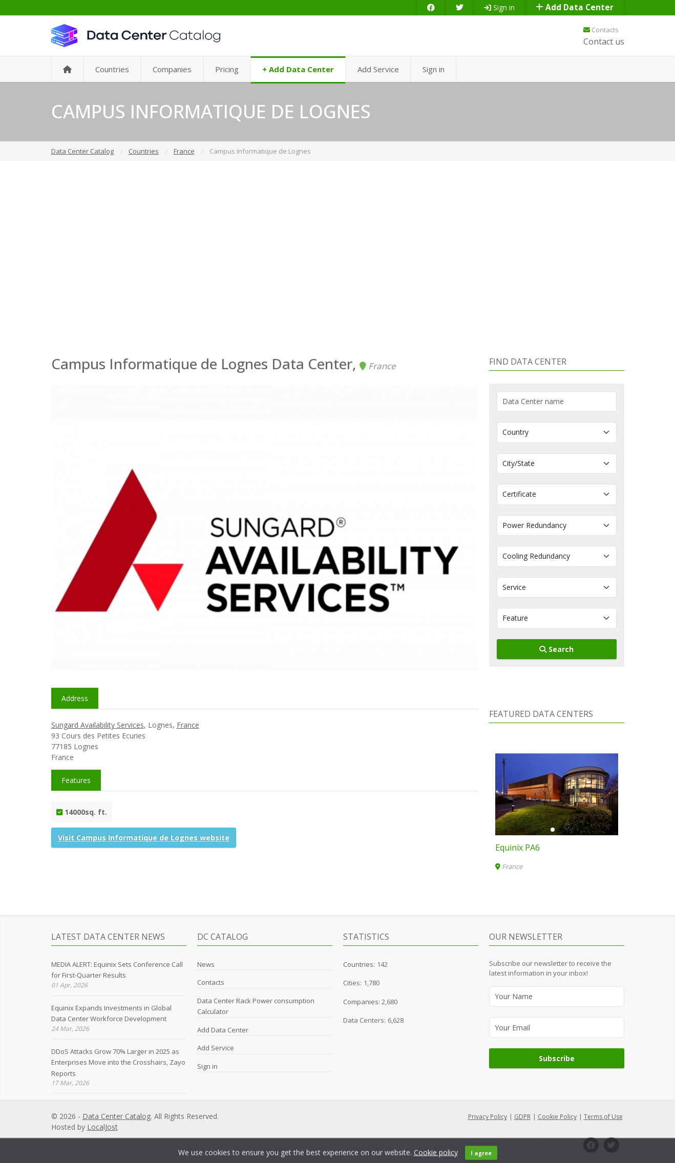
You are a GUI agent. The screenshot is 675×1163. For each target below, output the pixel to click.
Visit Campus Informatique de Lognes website (143, 837)
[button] (553, 830)
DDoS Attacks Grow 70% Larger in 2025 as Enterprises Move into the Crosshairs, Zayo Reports (118, 1062)
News (206, 964)
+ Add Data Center (298, 69)
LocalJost (102, 1127)
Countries (112, 69)
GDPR (522, 1116)
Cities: (352, 982)
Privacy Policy (487, 1116)
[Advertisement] (337, 258)
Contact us (603, 41)
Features (76, 780)
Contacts (601, 29)
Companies (172, 69)
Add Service (378, 69)
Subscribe (557, 1058)
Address (74, 698)
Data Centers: (364, 1020)
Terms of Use (603, 1116)
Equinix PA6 (517, 847)
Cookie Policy (557, 1116)
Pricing (227, 69)
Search (556, 649)
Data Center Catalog (116, 1116)
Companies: (362, 1001)
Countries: (359, 964)
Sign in (499, 7)
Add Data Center (575, 7)
